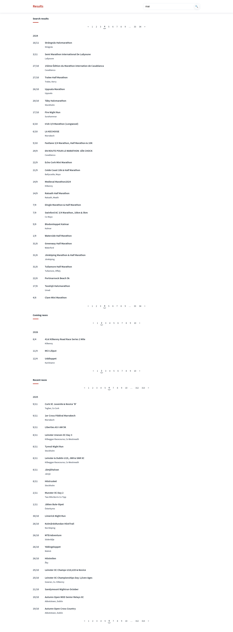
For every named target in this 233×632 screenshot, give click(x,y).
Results (38, 6)
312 (137, 387)
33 (135, 26)
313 (143, 387)
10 (135, 323)
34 (140, 26)
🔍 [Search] (196, 6)
